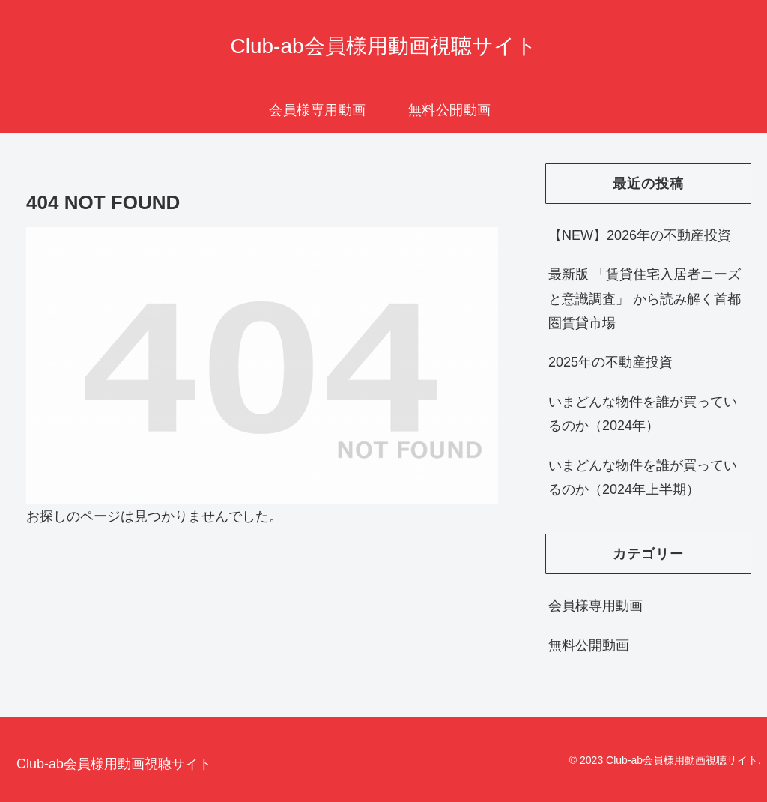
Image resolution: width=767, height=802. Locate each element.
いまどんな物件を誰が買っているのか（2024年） (642, 413)
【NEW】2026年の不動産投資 (639, 235)
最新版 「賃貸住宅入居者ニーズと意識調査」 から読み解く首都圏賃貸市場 (644, 299)
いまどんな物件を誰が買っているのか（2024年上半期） (642, 477)
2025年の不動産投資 (610, 362)
